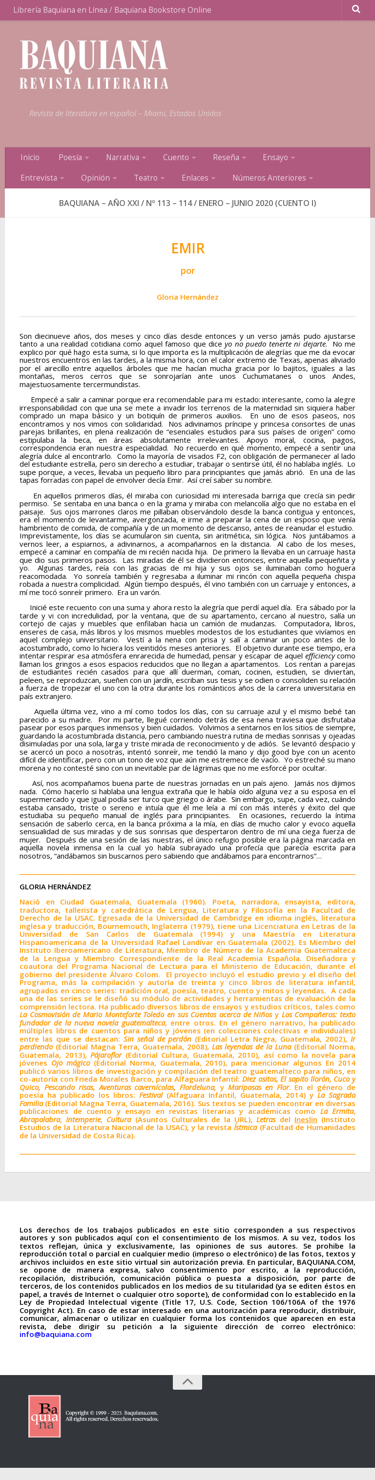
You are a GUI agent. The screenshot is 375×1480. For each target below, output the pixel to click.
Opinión (32, 188)
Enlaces (123, 188)
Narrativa (112, 163)
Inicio (28, 163)
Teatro (78, 188)
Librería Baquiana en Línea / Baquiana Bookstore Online (110, 12)
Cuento (161, 163)
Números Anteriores (193, 188)
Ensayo (254, 163)
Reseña (208, 163)
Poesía (63, 163)
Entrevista (305, 163)
